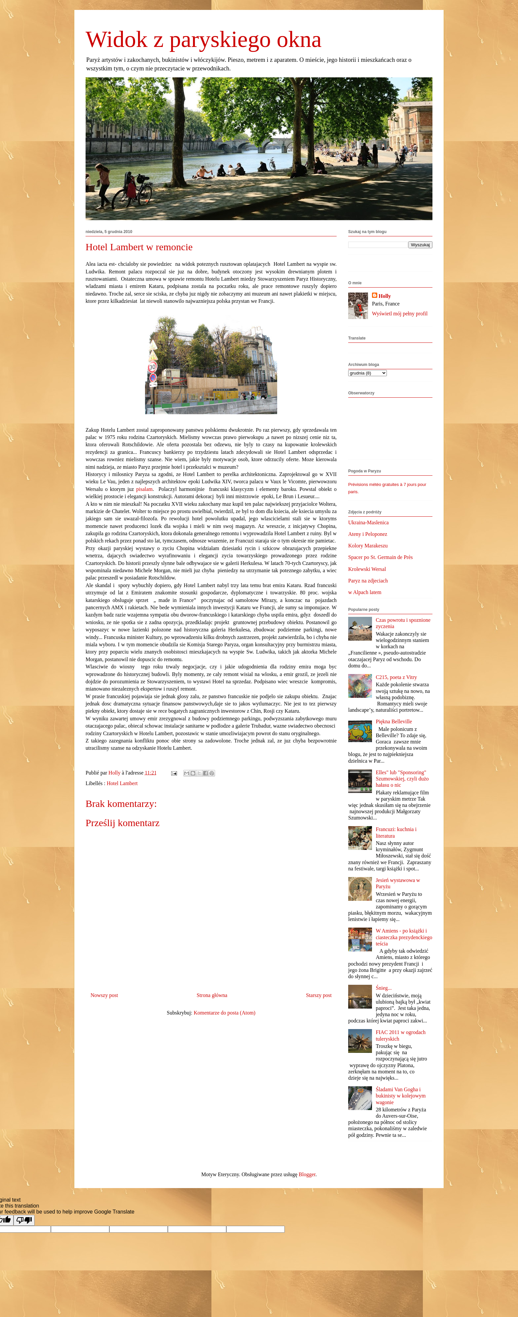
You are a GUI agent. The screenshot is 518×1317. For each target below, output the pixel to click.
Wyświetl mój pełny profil (399, 313)
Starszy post (319, 995)
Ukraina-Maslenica (368, 522)
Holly (385, 296)
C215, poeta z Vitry (396, 677)
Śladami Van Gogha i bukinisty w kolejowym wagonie (401, 1096)
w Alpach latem (364, 592)
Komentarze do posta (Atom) (224, 1013)
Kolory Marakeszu (368, 545)
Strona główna (212, 995)
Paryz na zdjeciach (368, 580)
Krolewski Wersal (367, 569)
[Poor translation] (24, 1220)
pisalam (144, 489)
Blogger (307, 1174)
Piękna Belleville (394, 721)
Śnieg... (383, 988)
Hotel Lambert (122, 783)
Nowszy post (104, 995)
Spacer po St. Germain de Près (380, 557)
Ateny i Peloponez (367, 534)
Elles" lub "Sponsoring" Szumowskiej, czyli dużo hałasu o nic (402, 779)
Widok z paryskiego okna (204, 39)
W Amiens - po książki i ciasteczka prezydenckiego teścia (404, 937)
